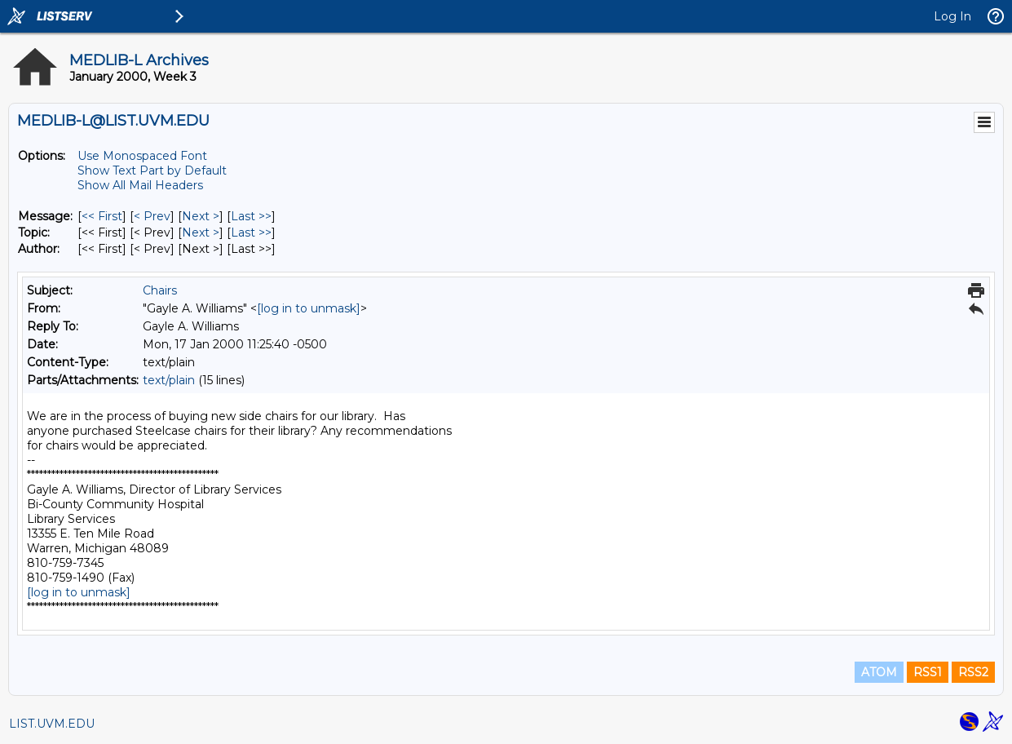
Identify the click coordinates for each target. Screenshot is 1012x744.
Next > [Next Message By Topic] (200, 232)
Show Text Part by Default (152, 170)
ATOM (879, 672)
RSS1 (927, 672)
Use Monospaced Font (142, 155)
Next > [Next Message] (200, 216)
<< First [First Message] (102, 216)
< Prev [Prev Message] (152, 216)
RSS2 (973, 672)
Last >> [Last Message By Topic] (251, 232)
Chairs (160, 290)
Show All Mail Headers (140, 185)
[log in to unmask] (308, 308)
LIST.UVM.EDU (52, 723)
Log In (952, 16)
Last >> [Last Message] (251, 216)
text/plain (169, 380)
